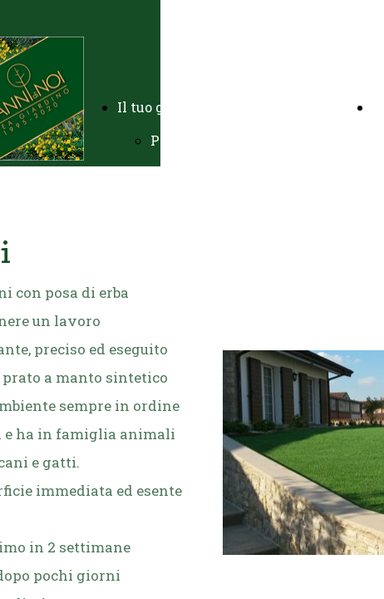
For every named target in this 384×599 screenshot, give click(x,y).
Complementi (195, 439)
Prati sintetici (197, 373)
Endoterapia (190, 473)
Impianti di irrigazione (226, 206)
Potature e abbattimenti (229, 240)
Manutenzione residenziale (241, 273)
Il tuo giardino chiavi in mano (217, 107)
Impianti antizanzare (221, 406)
